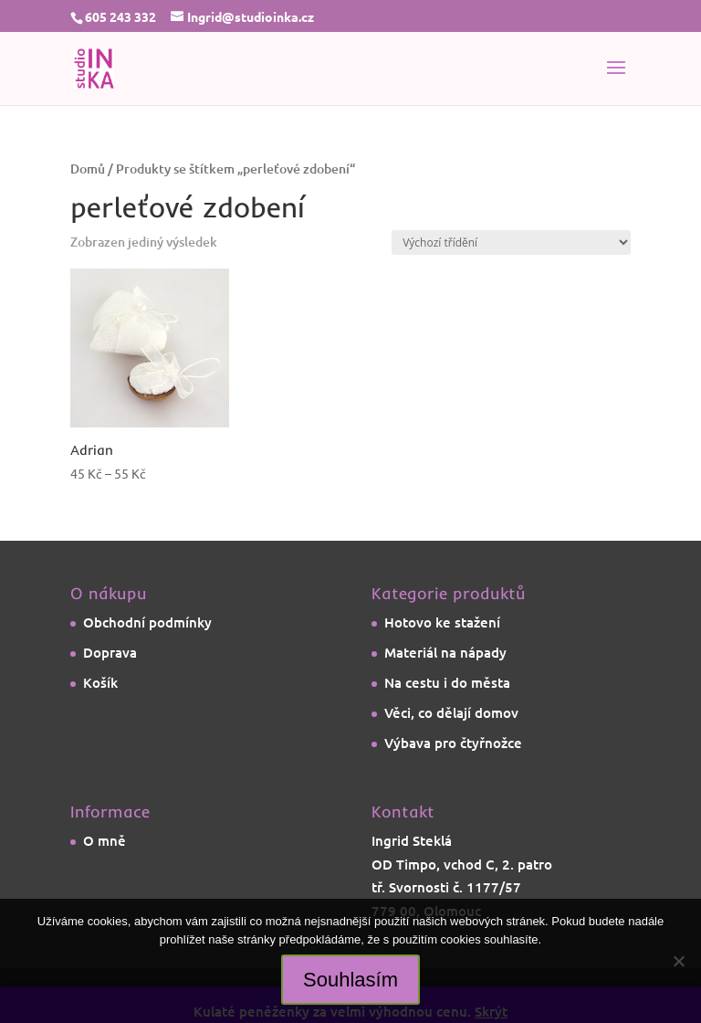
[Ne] (678, 961)
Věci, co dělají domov (451, 712)
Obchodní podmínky (147, 622)
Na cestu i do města (447, 682)
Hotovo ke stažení (442, 622)
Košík (100, 682)
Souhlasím (350, 979)
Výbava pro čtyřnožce (453, 742)
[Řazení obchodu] (511, 242)
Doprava (110, 652)
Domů (87, 168)
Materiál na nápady (445, 652)
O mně (104, 840)
